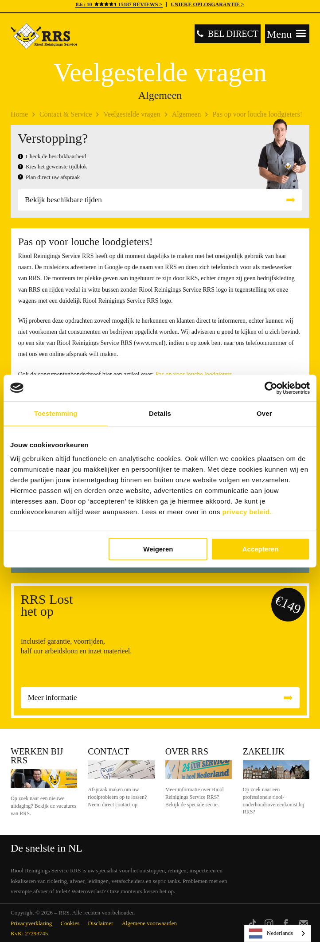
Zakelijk (264, 751)
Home (19, 114)
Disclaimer (100, 923)
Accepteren (260, 549)
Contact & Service (65, 114)
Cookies (69, 923)
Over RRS (186, 751)
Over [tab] (264, 413)
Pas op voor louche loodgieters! (257, 114)
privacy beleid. (247, 512)
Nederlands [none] (271, 933)
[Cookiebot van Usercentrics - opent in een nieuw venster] (271, 388)
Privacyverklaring (31, 923)
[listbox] (277, 933)
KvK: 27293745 (29, 933)
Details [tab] (160, 413)
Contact (108, 751)
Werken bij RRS (37, 756)
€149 (288, 604)
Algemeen (186, 114)
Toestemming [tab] (56, 413)
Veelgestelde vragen (131, 114)
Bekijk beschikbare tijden (63, 199)
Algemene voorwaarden (149, 923)
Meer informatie (52, 697)
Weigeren (158, 549)
